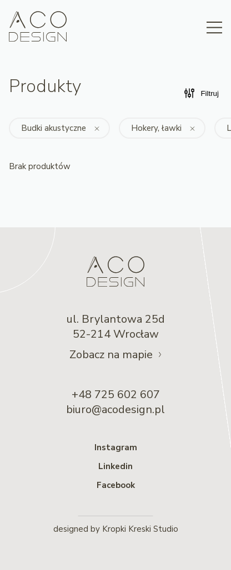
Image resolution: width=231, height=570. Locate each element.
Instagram (115, 447)
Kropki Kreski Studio (140, 529)
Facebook (116, 485)
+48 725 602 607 (116, 394)
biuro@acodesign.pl (115, 409)
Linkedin (115, 466)
